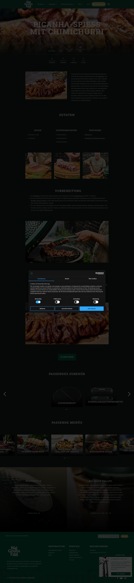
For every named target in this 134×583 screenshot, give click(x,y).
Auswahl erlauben (67, 308)
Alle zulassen (92, 308)
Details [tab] (67, 278)
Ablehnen (42, 308)
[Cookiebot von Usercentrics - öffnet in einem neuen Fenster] (96, 273)
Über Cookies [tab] (93, 278)
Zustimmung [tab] (41, 278)
